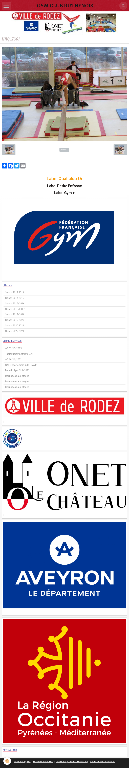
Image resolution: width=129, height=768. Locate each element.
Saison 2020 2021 (14, 325)
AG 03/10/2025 (13, 348)
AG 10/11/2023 (13, 359)
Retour (64, 149)
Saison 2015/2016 (15, 303)
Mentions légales (22, 761)
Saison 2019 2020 (14, 320)
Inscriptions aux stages (17, 376)
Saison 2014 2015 (14, 298)
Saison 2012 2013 (14, 292)
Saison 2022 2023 (14, 331)
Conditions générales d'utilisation (72, 761)
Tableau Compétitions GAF (19, 354)
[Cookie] (7, 761)
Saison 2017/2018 (15, 314)
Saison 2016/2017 (15, 309)
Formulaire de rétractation (102, 761)
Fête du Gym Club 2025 (17, 370)
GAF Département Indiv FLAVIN (21, 365)
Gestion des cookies (43, 761)
